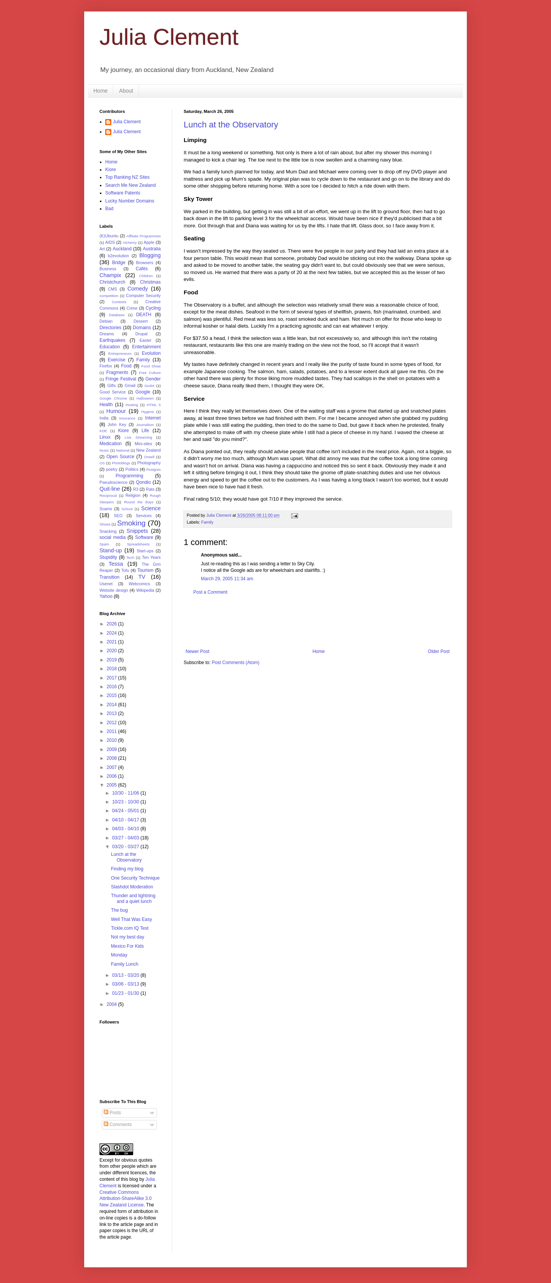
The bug (119, 910)
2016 (112, 686)
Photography (149, 462)
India (103, 418)
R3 (136, 489)
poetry (111, 469)
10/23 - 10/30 (126, 802)
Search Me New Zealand (130, 185)
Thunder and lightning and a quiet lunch (133, 898)
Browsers (144, 262)
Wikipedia (145, 590)
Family (207, 522)
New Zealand (148, 450)
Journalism (145, 425)
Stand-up (110, 550)
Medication (110, 443)
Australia (152, 248)
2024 (112, 633)
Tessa (116, 564)
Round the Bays (138, 502)
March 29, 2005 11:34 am (227, 578)
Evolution (151, 353)
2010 (112, 740)
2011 (112, 731)
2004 (112, 1004)
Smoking (131, 523)
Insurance (127, 418)
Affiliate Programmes (143, 236)
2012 (112, 722)
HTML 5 (154, 405)
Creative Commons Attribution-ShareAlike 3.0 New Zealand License (125, 1199)
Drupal (141, 333)
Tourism (145, 570)
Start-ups (145, 550)
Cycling (153, 308)
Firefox (105, 366)
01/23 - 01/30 (126, 993)
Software (144, 537)
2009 (112, 749)
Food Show (151, 366)
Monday (119, 955)
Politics (131, 469)
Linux (105, 437)
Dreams (106, 333)
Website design (113, 590)
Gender (153, 379)
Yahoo (105, 596)
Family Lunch (124, 964)
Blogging (150, 255)
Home (100, 91)
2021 (112, 642)
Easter (146, 340)
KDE (103, 431)
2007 (112, 767)
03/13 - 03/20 (126, 975)
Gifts (111, 385)
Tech (130, 557)
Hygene (147, 412)
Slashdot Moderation (132, 887)
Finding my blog (127, 869)
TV (141, 577)
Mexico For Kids (127, 946)
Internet (153, 418)
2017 (112, 678)
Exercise (117, 359)
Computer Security (143, 295)
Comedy (137, 289)
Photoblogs (121, 463)
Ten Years (151, 557)
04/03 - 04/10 (126, 828)
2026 (112, 624)
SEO (118, 515)
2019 (112, 660)
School (126, 509)
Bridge (119, 262)
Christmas (150, 282)
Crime (132, 308)
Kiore (110, 169)
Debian (105, 321)
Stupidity (108, 557)
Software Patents (122, 193)
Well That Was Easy (131, 919)
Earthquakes (112, 340)
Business (107, 268)
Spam (104, 544)
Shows (105, 524)
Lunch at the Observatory (231, 124)
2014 (112, 704)
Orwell (149, 457)
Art (102, 248)
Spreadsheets (138, 544)
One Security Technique (135, 878)
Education (109, 346)
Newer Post (197, 651)
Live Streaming (138, 437)
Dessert (141, 321)
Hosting (132, 405)
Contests (119, 302)
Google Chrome (113, 398)
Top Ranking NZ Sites (127, 177)
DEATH (144, 314)
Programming (129, 475)
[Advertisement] (323, 622)
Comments (118, 1124)
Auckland (121, 248)
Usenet (105, 583)
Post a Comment (210, 592)
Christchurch (112, 282)
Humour (116, 411)
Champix (110, 275)
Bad (109, 208)
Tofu (125, 570)
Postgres (153, 469)
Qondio (143, 482)
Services (144, 515)
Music (104, 450)
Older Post (439, 651)
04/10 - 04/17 (126, 820)
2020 (112, 650)
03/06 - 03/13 (126, 984)
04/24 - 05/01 (126, 810)
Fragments (117, 372)
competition (108, 296)
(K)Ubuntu (108, 235)
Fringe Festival (121, 379)
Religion (133, 495)
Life (145, 430)
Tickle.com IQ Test (129, 928)
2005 (112, 785)
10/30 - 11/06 (126, 793)
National (122, 450)
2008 (112, 758)
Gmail (130, 385)
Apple (149, 242)
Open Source (120, 456)
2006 (112, 776)
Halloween (145, 398)
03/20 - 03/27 (126, 846)
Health (106, 404)
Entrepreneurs (120, 353)
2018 (112, 668)
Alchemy (130, 242)
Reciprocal (108, 495)
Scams (105, 508)
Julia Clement (169, 37)
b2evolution (118, 255)
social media (112, 537)
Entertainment (146, 346)
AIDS (110, 242)
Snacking (107, 531)
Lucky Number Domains (129, 201)
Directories (110, 327)
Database (117, 315)
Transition (109, 577)
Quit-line (109, 489)
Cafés (142, 268)
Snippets (137, 531)
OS (102, 463)
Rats (150, 489)
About (126, 91)
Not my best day (127, 937)
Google (142, 392)
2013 (112, 713)
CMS (112, 289)
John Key (117, 424)
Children (146, 276)
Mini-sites (143, 443)
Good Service (112, 392)
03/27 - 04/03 (126, 838)
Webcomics (139, 583)
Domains (142, 327)
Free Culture (150, 373)
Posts (112, 1112)
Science (151, 508)
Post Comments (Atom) (235, 662)
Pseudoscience (113, 482)
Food (126, 366)
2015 (112, 695)
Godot (149, 386)
